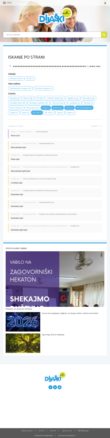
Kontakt (53, 431)
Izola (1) (60, 113)
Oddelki (12, 74)
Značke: (12, 94)
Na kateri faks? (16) (17, 103)
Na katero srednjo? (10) (38, 103)
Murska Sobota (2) (84, 108)
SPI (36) (39, 98)
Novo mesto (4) (16, 108)
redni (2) (25, 113)
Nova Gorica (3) (32, 108)
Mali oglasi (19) (88, 98)
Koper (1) (70, 113)
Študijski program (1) (43, 88)
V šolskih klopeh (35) (55, 98)
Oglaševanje (67, 431)
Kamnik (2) (57, 108)
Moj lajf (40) (14, 98)
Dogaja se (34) (73, 98)
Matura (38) (28, 98)
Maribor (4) (88, 103)
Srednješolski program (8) (20, 88)
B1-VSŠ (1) (49, 113)
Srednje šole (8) (16, 79)
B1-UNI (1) (37, 113)
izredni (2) (14, 113)
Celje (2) (46, 108)
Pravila (41, 431)
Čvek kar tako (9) (58, 103)
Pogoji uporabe (27, 431)
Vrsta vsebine (14, 84)
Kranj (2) (69, 108)
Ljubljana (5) (74, 103)
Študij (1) (29, 79)
